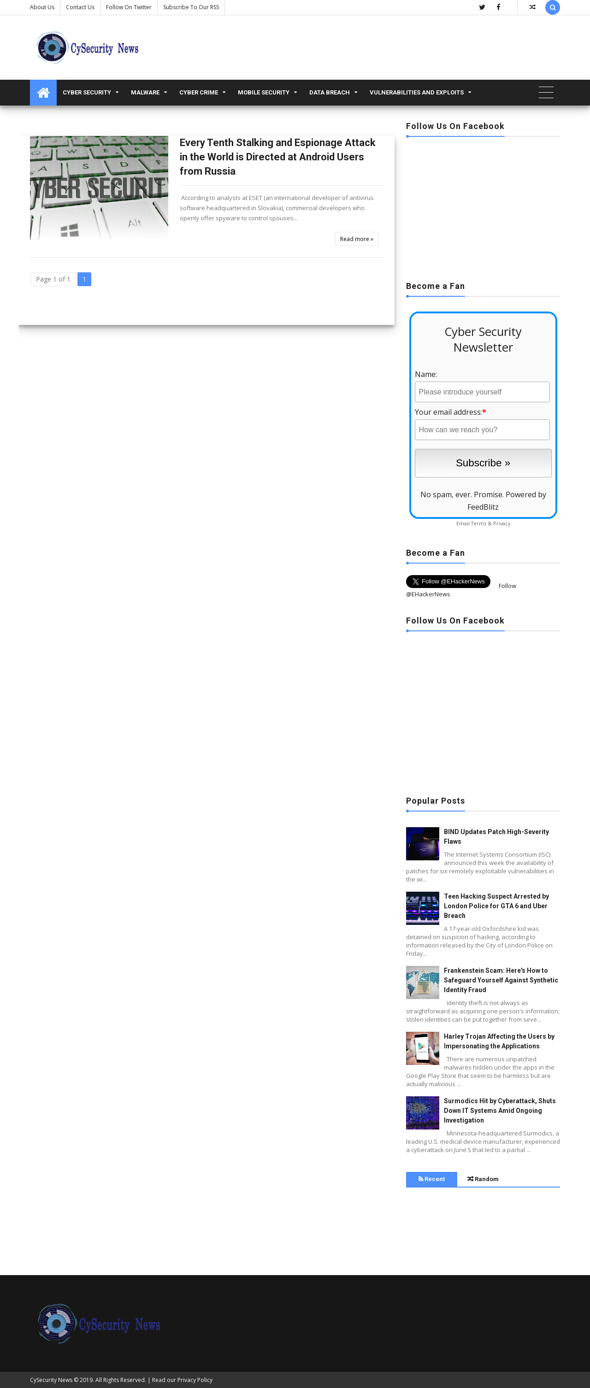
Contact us (80, 7)
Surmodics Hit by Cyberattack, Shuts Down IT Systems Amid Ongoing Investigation (500, 1110)
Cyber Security (87, 92)
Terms (478, 523)
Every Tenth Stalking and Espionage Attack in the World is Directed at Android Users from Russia (278, 157)
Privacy (501, 523)
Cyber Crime (198, 92)
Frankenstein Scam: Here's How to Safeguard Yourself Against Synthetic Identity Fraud (501, 980)
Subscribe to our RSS (191, 7)
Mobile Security (263, 92)
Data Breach (329, 92)
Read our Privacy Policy (182, 1380)
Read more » (356, 239)
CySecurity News (51, 1380)
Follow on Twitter (129, 7)
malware (145, 92)
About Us (42, 7)
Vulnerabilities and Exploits (417, 92)
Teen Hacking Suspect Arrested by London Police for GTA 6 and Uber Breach (496, 906)
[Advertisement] (483, 206)
